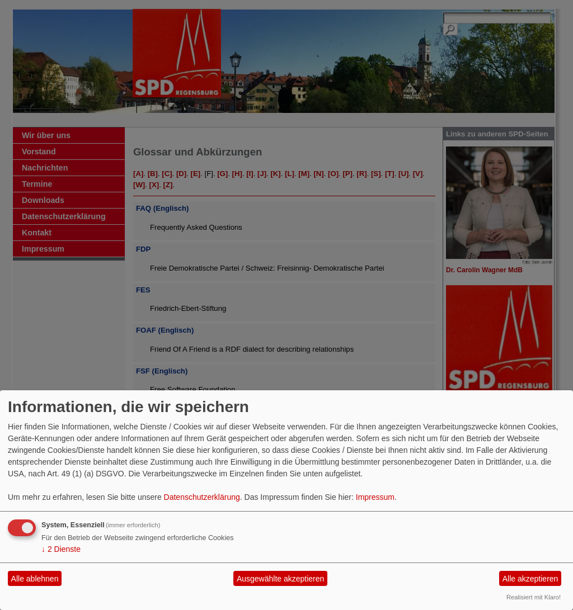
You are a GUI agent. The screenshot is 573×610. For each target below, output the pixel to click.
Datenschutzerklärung (202, 497)
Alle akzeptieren (530, 578)
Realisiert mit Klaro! (533, 597)
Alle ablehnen (35, 578)
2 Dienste (61, 549)
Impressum (375, 497)
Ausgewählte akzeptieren (280, 578)
